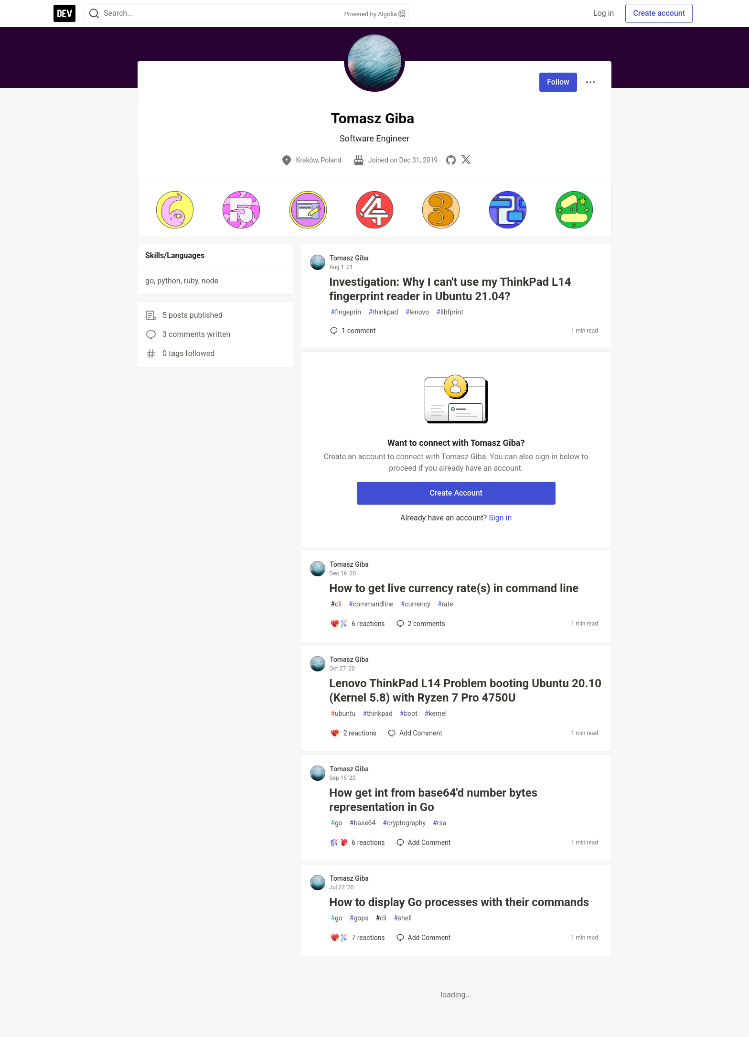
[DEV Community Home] (64, 13)
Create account (659, 13)
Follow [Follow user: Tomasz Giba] (558, 81)
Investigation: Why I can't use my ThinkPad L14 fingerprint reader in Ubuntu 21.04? (450, 289)
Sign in (500, 517)
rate (445, 604)
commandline (371, 604)
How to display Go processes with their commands (459, 902)
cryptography (404, 823)
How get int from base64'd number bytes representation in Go (433, 800)
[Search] (94, 13)
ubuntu (343, 714)
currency (415, 604)
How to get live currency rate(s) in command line (453, 588)
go (336, 823)
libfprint (449, 312)
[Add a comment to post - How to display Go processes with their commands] (357, 937)
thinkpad (383, 312)
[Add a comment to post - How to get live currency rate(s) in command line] (357, 623)
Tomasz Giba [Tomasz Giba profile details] (349, 258)
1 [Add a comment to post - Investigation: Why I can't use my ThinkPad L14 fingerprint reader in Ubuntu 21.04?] (351, 330)
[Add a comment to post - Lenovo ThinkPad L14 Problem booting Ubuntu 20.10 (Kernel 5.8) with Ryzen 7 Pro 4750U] (353, 733)
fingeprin (346, 312)
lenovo (417, 312)
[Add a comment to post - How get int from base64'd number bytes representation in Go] (357, 842)
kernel (436, 714)
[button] (174, 210)
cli (336, 604)
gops (359, 918)
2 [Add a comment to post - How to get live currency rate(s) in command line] (420, 623)
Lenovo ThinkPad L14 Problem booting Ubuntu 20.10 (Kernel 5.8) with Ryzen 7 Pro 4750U (465, 690)
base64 (363, 823)
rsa (439, 823)
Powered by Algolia (374, 14)
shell (403, 918)
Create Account (455, 492)
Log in (603, 13)
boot (408, 714)
